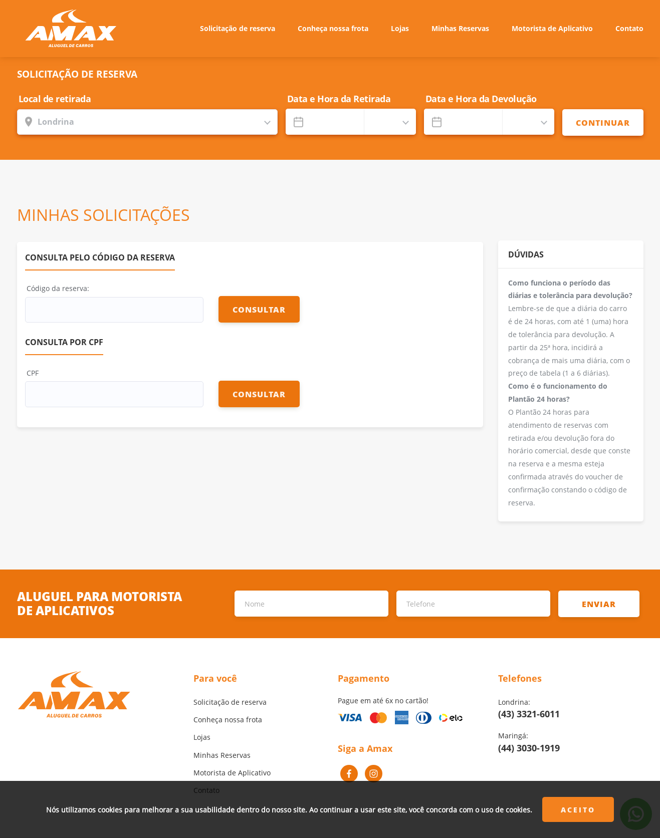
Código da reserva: (58, 288)
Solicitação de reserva (237, 28)
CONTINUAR (603, 122)
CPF (33, 373)
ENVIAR (599, 604)
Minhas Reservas (460, 28)
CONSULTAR (259, 309)
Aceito (578, 809)
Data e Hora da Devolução (481, 99)
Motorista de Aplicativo (552, 28)
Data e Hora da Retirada (339, 99)
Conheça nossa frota (333, 28)
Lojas (400, 28)
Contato (629, 28)
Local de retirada (55, 99)
